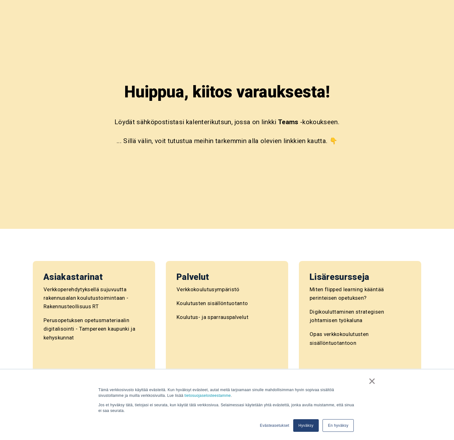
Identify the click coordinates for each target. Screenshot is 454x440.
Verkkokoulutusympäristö (208, 289)
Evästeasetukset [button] (274, 425)
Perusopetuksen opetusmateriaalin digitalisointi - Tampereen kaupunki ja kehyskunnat (89, 328)
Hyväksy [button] (306, 425)
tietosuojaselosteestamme (207, 395)
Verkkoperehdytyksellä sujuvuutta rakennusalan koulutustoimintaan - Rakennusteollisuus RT (86, 298)
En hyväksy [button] (338, 425)
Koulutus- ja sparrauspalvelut (212, 317)
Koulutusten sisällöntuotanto (212, 303)
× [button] (372, 381)
